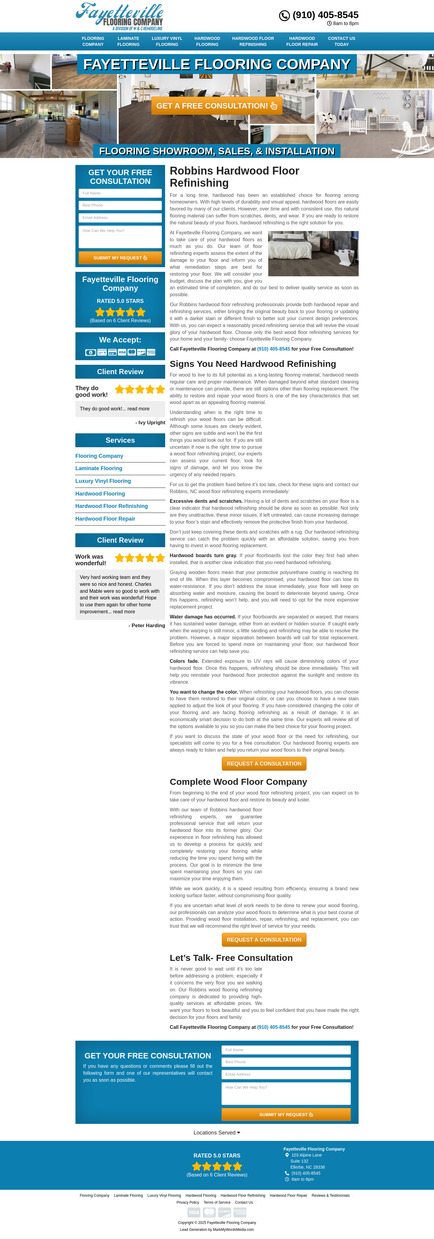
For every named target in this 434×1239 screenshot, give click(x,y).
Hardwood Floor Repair (302, 41)
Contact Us (244, 1202)
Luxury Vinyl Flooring (167, 41)
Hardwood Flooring (207, 41)
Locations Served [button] (216, 1133)
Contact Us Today (341, 41)
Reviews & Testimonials (331, 1195)
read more (138, 408)
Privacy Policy (188, 1202)
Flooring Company (93, 41)
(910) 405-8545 (319, 14)
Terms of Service (216, 1202)
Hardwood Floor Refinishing (253, 41)
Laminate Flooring (128, 41)
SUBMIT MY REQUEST (120, 257)
